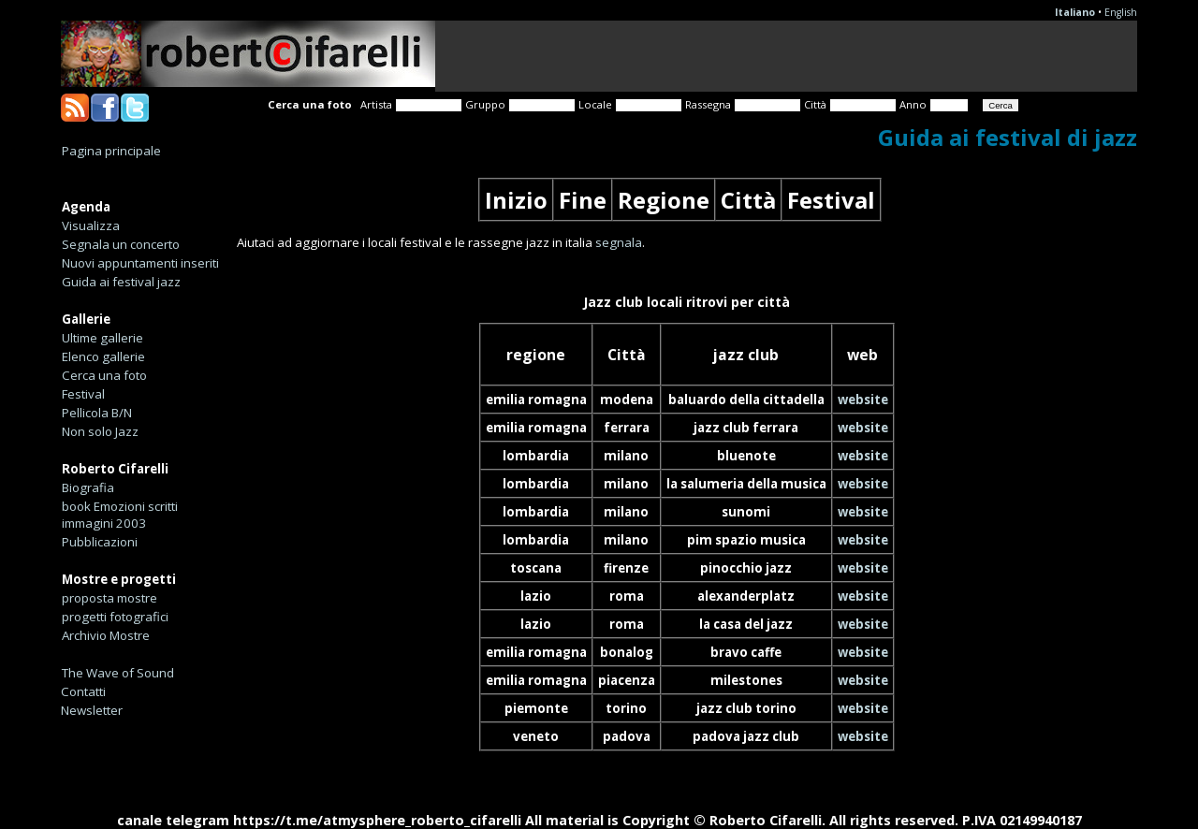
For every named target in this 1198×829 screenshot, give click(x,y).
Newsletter (92, 710)
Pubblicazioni (100, 541)
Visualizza (91, 225)
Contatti (83, 691)
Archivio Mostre (106, 635)
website (863, 399)
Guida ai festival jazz (121, 281)
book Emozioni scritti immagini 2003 (120, 514)
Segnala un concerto (121, 244)
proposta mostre (109, 597)
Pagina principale (111, 150)
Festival (83, 393)
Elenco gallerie (103, 356)
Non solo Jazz (100, 431)
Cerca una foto (104, 375)
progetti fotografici (115, 616)
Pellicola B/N (97, 412)
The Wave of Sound (118, 672)
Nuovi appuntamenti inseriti (140, 263)
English (1120, 12)
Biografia (88, 487)
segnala (618, 242)
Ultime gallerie (102, 337)
